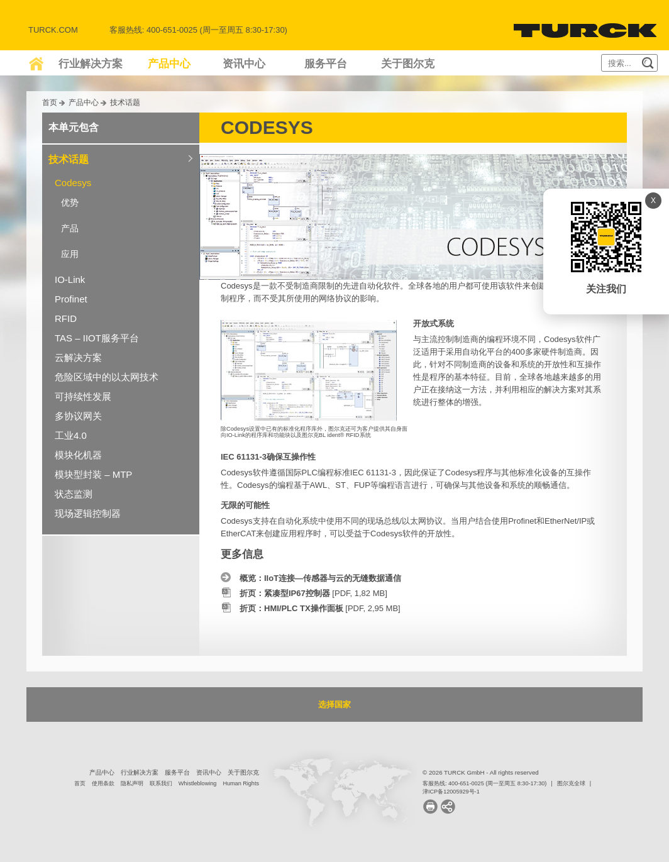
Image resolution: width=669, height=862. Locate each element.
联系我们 (161, 783)
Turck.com (53, 30)
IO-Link (70, 279)
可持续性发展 (83, 396)
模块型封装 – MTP (93, 474)
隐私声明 (132, 783)
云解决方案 (78, 357)
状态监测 (73, 494)
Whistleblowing (198, 783)
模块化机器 (78, 455)
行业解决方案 (90, 64)
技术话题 (125, 102)
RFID (66, 318)
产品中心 (169, 64)
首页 (49, 102)
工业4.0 (71, 435)
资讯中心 (244, 64)
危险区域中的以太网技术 (106, 377)
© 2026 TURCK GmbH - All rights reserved (481, 772)
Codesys (73, 182)
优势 (70, 202)
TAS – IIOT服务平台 (97, 338)
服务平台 (325, 64)
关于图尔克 (407, 64)
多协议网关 (78, 416)
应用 (70, 254)
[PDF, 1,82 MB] (313, 593)
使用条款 (103, 783)
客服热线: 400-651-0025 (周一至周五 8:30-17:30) (484, 783)
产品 (70, 228)
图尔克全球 (571, 783)
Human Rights (241, 783)
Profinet (71, 299)
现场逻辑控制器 (88, 513)
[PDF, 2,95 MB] (320, 608)
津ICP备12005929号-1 (451, 791)
